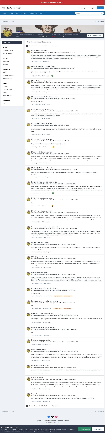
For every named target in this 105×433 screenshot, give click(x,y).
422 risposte (46, 322)
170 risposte (46, 104)
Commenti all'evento (8, 75)
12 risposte (47, 237)
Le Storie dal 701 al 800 (71, 82)
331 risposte (46, 373)
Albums (5, 92)
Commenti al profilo (8, 50)
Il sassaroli (53, 228)
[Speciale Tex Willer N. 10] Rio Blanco (43, 66)
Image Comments (7, 89)
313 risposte (46, 118)
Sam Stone (54, 52)
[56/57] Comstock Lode (38, 394)
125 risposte (47, 252)
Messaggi (5, 64)
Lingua (38, 420)
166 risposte (46, 193)
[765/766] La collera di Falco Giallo (42, 109)
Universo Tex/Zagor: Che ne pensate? (43, 327)
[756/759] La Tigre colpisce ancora (42, 313)
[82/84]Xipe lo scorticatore (39, 50)
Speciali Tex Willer (69, 68)
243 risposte (46, 134)
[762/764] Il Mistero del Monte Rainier (43, 168)
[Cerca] (82, 13)
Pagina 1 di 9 (55, 46)
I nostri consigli (33, 13)
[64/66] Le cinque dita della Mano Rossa (44, 182)
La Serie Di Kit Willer (37, 378)
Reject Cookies (97, 429)
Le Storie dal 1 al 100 (69, 52)
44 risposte (45, 75)
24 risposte (46, 388)
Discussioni (6, 61)
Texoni (67, 125)
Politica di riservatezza (50, 420)
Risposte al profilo (7, 53)
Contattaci (60, 420)
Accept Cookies (84, 429)
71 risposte (45, 91)
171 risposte (46, 360)
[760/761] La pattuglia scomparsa (41, 198)
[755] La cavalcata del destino (40, 340)
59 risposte (46, 61)
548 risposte (48, 296)
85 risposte (46, 401)
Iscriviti (100, 8)
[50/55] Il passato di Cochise (40, 365)
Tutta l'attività (6, 42)
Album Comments (7, 95)
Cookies (66, 420)
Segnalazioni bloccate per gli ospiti (51, 2)
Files (4, 103)
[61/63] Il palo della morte (39, 257)
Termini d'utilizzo (5, 429)
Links (17, 13)
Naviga (4, 13)
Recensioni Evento (7, 78)
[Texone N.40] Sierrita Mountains (41, 123)
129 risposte (45, 206)
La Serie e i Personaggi (70, 228)
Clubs (41, 13)
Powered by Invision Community (52, 424)
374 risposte (46, 177)
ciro (32, 52)
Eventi (4, 72)
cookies (35, 429)
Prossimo (44, 46)
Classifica (23, 13)
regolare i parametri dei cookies (12, 431)
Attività (11, 13)
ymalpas (53, 290)
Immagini (5, 86)
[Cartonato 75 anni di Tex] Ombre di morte (44, 288)
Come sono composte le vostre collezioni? (44, 227)
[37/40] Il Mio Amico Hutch (40, 243)
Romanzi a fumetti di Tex (69, 290)
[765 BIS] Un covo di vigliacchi (41, 81)
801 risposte (46, 344)
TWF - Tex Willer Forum (11, 8)
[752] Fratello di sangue (38, 349)
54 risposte (47, 267)
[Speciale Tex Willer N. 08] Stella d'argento (44, 97)
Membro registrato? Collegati (86, 8)
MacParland (54, 82)
